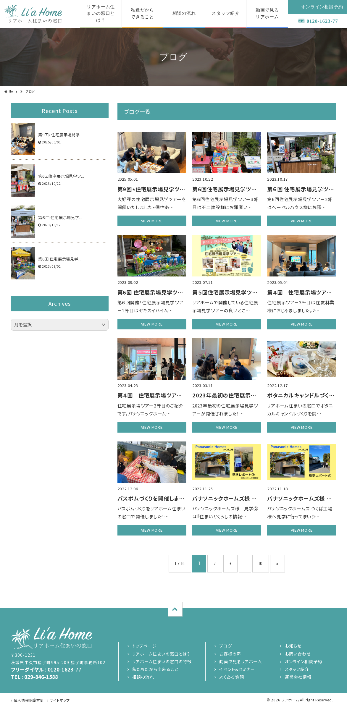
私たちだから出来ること (155, 669)
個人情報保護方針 (29, 700)
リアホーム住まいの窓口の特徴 (162, 661)
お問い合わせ (298, 654)
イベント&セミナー (237, 669)
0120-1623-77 (322, 21)
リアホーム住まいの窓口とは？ (161, 654)
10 (261, 563)
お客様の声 (230, 654)
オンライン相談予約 (303, 661)
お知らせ (293, 646)
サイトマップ (60, 700)
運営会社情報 (298, 677)
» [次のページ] (277, 563)
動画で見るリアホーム (240, 661)
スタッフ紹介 (297, 669)
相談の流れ (143, 677)
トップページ (144, 646)
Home (13, 91)
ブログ (225, 646)
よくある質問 (231, 677)
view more (152, 221)
